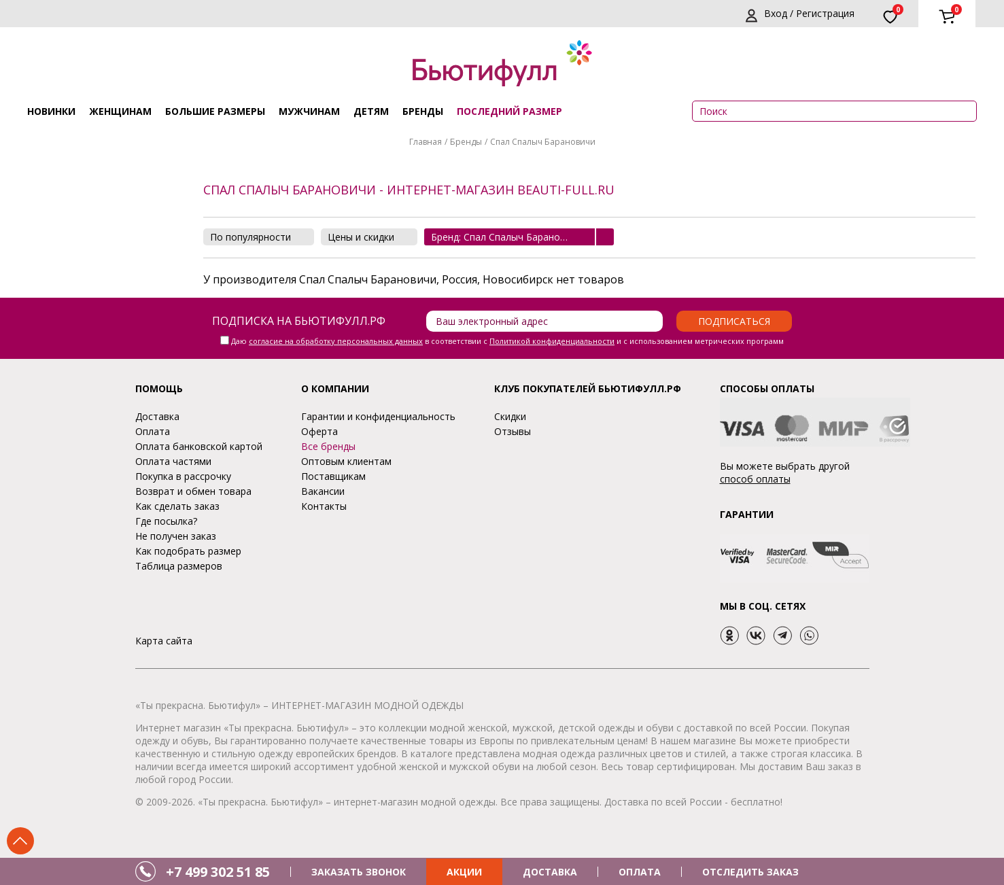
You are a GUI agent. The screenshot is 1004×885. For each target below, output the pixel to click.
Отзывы (512, 431)
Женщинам (120, 111)
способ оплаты (755, 478)
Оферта (319, 431)
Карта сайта (163, 640)
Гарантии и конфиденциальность (378, 416)
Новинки (51, 111)
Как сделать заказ (177, 506)
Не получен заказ (175, 536)
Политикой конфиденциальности (551, 341)
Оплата (152, 431)
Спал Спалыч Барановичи (542, 142)
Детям (371, 111)
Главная (425, 142)
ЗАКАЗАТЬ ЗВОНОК (358, 871)
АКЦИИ (464, 871)
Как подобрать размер (188, 550)
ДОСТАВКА (550, 871)
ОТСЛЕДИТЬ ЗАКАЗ (750, 871)
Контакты (324, 506)
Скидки (510, 416)
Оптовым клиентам (346, 461)
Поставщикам (333, 476)
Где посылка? (166, 521)
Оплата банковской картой (198, 446)
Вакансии (323, 491)
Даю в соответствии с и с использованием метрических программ (507, 341)
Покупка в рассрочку (183, 476)
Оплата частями (173, 461)
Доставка (157, 416)
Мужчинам (309, 111)
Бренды (422, 111)
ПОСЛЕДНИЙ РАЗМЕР (509, 111)
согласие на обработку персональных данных (336, 341)
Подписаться (734, 321)
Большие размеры (215, 111)
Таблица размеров (178, 565)
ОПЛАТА (640, 871)
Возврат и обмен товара (193, 491)
